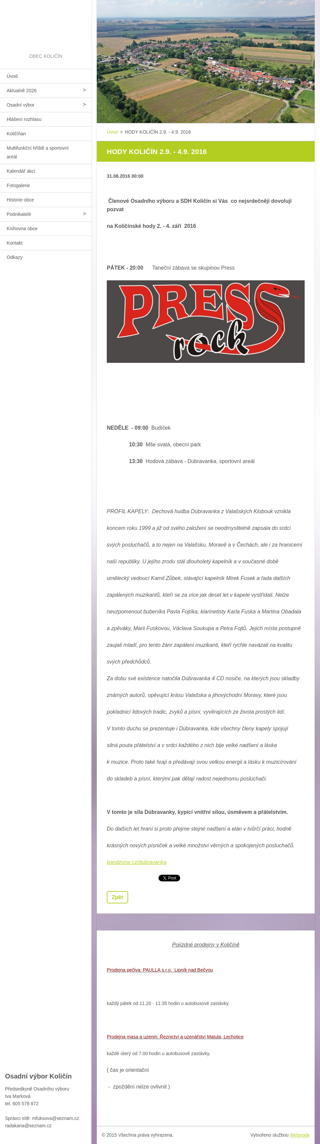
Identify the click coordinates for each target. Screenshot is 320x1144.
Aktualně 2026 (22, 90)
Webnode (300, 1135)
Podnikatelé (19, 214)
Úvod (12, 76)
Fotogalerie (18, 185)
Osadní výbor (20, 105)
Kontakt (14, 243)
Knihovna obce (22, 228)
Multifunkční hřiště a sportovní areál (38, 152)
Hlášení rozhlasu (24, 119)
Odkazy (14, 257)
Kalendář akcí (21, 171)
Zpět (117, 897)
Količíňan (16, 133)
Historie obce (20, 199)
